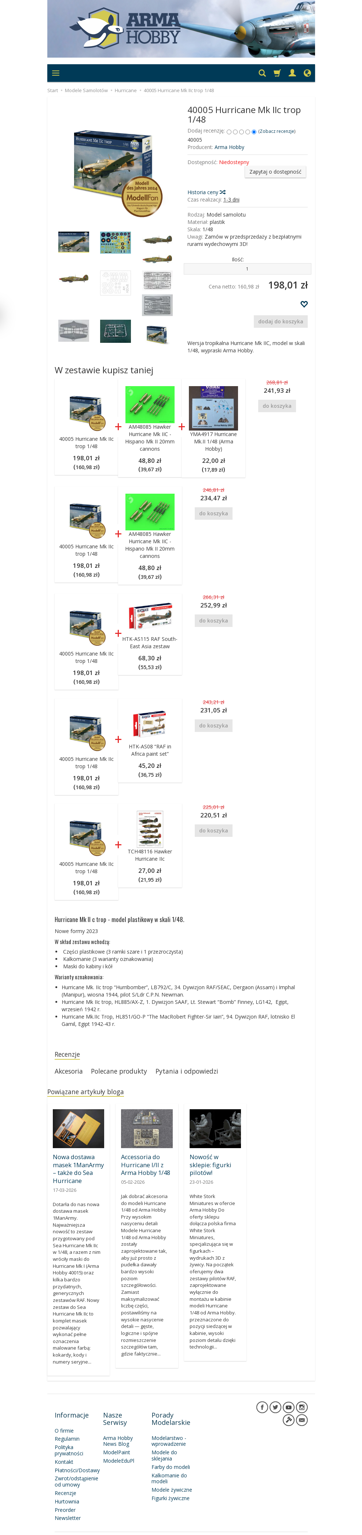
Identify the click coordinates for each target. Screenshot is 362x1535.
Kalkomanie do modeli (169, 1466)
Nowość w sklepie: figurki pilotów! (214, 1162)
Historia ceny (206, 192)
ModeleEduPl (118, 1448)
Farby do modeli (170, 1455)
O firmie (64, 1418)
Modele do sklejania (164, 1443)
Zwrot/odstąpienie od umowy (76, 1469)
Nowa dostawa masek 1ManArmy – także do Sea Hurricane (77, 1169)
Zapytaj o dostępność (275, 171)
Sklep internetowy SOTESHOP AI (275, 1527)
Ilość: (238, 259)
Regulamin (67, 1426)
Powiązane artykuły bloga (90, 1094)
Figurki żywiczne (170, 1486)
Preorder (65, 1498)
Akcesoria (71, 1073)
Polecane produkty (127, 1073)
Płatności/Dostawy (77, 1458)
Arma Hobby (229, 147)
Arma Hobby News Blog (118, 1429)
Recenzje (69, 1055)
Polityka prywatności (69, 1438)
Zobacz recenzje (277, 131)
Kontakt (64, 1450)
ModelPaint (116, 1440)
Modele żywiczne (171, 1477)
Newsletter (68, 1506)
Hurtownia (67, 1489)
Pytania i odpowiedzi (202, 1073)
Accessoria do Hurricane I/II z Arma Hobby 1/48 (144, 1166)
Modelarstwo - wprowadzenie (168, 1429)
